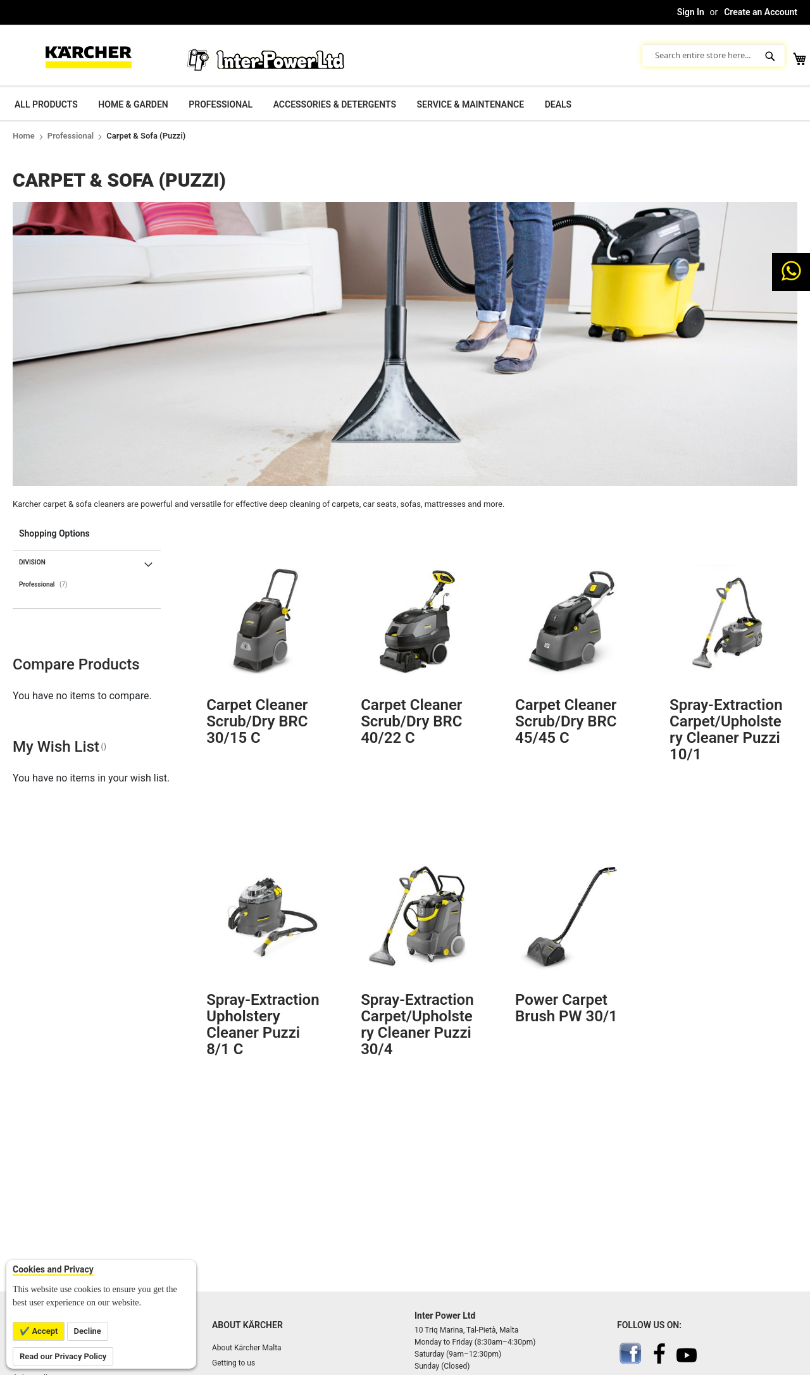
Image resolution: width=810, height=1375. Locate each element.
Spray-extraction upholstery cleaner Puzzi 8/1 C (262, 1024)
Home (24, 135)
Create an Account (760, 12)
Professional (220, 104)
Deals (558, 104)
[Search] (771, 55)
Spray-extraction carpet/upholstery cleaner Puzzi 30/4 (417, 1024)
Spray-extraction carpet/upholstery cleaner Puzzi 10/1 (726, 729)
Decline (87, 1331)
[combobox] (713, 55)
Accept (44, 1331)
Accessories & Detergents (334, 104)
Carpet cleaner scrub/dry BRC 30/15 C (257, 721)
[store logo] (89, 55)
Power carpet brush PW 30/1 (566, 1008)
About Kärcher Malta (247, 1347)
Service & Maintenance (470, 104)
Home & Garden (133, 104)
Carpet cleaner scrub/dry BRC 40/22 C (411, 721)
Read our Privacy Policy (63, 1356)
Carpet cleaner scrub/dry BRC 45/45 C (565, 721)
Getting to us (233, 1363)
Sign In (690, 12)
